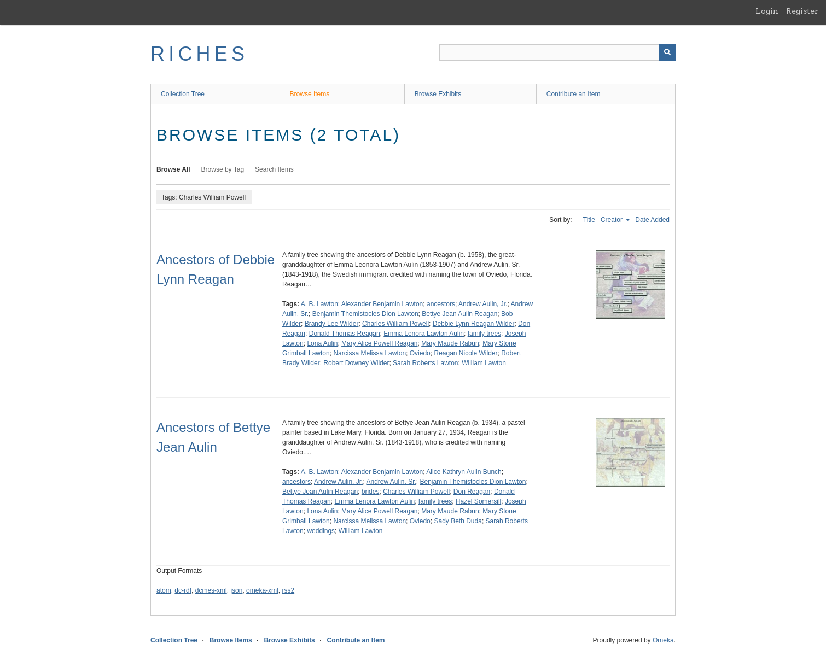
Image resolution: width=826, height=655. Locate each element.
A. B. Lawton (319, 304)
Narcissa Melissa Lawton (369, 353)
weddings (321, 531)
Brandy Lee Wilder (332, 324)
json (236, 590)
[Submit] (667, 52)
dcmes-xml (211, 590)
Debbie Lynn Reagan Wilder (474, 324)
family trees (484, 333)
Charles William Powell (395, 324)
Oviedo (420, 353)
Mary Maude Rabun (450, 343)
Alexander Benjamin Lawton (382, 304)
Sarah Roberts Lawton (425, 363)
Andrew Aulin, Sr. (391, 482)
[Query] (557, 52)
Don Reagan (471, 491)
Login (766, 11)
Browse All (173, 169)
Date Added (652, 220)
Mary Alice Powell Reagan (379, 343)
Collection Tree (183, 94)
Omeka (663, 640)
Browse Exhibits (438, 94)
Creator (612, 220)
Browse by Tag (223, 169)
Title (589, 220)
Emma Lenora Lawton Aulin (423, 333)
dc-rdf (182, 590)
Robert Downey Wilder (356, 363)
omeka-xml (262, 590)
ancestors (441, 304)
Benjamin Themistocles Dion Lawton (365, 314)
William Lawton (484, 363)
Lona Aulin (322, 343)
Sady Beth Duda (457, 521)
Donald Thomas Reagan (344, 333)
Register (802, 11)
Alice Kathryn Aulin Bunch (463, 472)
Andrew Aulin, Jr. (482, 304)
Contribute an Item (573, 94)
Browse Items (310, 94)
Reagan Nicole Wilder (465, 353)
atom (163, 590)
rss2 (288, 590)
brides (371, 491)
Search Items (274, 169)
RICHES (199, 54)
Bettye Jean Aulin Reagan (459, 314)
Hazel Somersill (478, 501)
